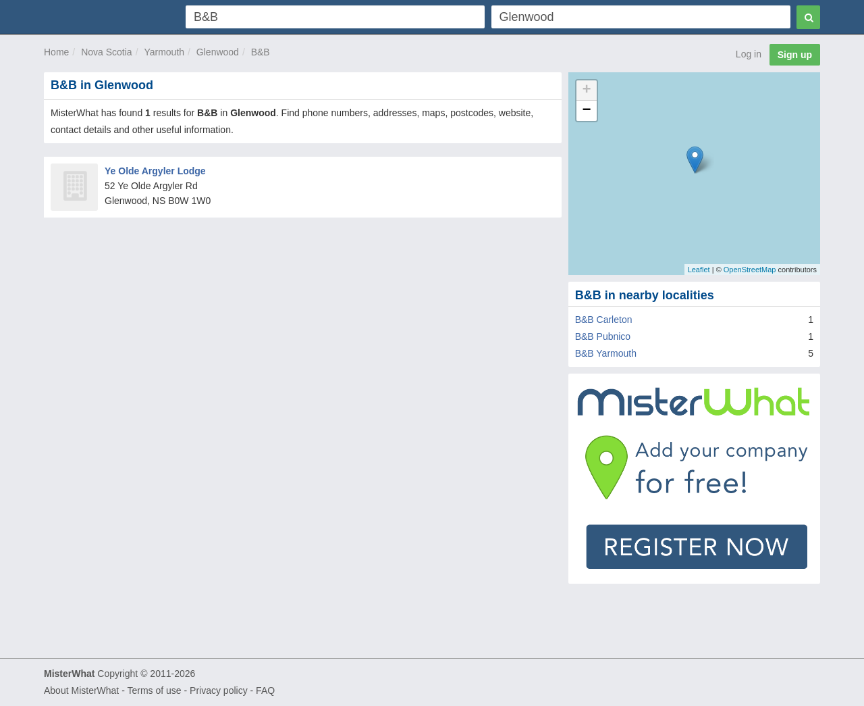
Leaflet (699, 270)
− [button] (587, 111)
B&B (260, 52)
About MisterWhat (81, 690)
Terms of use (154, 690)
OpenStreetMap (750, 270)
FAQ (265, 690)
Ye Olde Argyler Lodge (155, 171)
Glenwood (217, 52)
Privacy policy (219, 690)
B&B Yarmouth (606, 353)
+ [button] (587, 90)
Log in (748, 54)
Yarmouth (164, 52)
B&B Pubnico (603, 336)
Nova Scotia (106, 52)
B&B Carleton (603, 319)
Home (56, 52)
